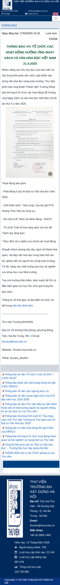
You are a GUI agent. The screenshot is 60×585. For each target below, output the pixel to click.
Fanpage (6, 14)
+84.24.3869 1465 (10, 11)
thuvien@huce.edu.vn (38, 11)
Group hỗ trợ (31, 14)
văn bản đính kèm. (23, 305)
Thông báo (9, 25)
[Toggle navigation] (56, 18)
